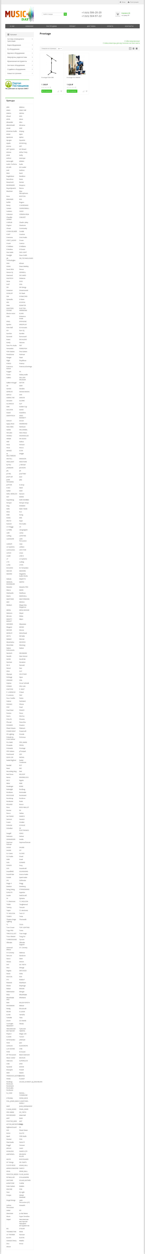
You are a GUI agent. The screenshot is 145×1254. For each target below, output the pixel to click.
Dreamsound (23, 290)
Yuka (20, 1018)
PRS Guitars (10, 751)
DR (7, 287)
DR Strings (22, 287)
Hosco (21, 448)
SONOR (9, 865)
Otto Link (22, 686)
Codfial (21, 1183)
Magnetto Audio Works (23, 575)
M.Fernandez (10, 1040)
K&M (21, 488)
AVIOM (21, 1067)
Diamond (9, 275)
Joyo (20, 477)
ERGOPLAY (23, 324)
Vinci (7, 968)
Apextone (9, 137)
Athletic (21, 161)
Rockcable (22, 792)
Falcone (22, 342)
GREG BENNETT (22, 417)
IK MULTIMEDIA (11, 455)
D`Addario (9, 246)
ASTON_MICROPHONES (14, 1124)
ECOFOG (22, 302)
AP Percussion (11, 1055)
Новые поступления (14, 73)
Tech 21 (22, 913)
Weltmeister (10, 992)
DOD (21, 281)
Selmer (21, 836)
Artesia (8, 152)
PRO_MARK (23, 742)
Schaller (21, 822)
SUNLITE (9, 892)
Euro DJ (21, 330)
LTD (7, 562)
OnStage (9, 677)
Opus (21, 677)
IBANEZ (9, 451)
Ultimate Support (22, 943)
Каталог (12, 34)
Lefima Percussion (10, 1206)
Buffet (8, 202)
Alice (20, 122)
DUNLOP (9, 293)
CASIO (21, 211)
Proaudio (9, 745)
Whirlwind (22, 998)
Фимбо (21, 1241)
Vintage (21, 968)
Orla (20, 680)
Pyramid (9, 1067)
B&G (8, 173)
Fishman (22, 354)
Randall (8, 765)
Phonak (8, 722)
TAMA (8, 904)
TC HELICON (10, 913)
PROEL (21, 745)
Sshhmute (22, 880)
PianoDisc (22, 722)
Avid (7, 170)
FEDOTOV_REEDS (12, 1174)
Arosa (21, 1244)
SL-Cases (9, 853)
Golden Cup (23, 407)
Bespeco (22, 185)
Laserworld (10, 539)
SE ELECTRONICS (24, 829)
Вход (122, 2)
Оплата (110, 26)
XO (20, 1210)
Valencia (22, 953)
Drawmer (9, 290)
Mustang (22, 645)
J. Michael (22, 465)
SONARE (22, 862)
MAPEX (21, 582)
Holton (21, 442)
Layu (20, 544)
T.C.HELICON (23, 901)
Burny (8, 205)
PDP (7, 707)
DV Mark (22, 293)
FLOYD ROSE (10, 1165)
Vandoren (22, 956)
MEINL (8, 610)
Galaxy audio (23, 375)
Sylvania (22, 898)
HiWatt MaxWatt (22, 1196)
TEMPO (9, 916)
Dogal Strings (10, 1200)
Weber (8, 989)
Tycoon (21, 939)
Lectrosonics (10, 550)
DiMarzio (22, 278)
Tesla (21, 916)
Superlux (22, 892)
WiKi (7, 1003)
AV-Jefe (8, 167)
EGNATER (22, 305)
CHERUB (9, 222)
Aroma (8, 146)
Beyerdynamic (11, 188)
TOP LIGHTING (24, 927)
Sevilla (21, 839)
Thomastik (22, 919)
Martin (21, 1073)
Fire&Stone (10, 354)
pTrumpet (22, 751)
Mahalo (8, 579)
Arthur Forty (23, 152)
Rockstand (22, 795)
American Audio (11, 131)
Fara (7, 1192)
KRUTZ (8, 521)
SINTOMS (9, 1180)
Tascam (22, 907)
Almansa (22, 125)
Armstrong (22, 143)
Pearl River (10, 710)
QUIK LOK (9, 757)
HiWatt (8, 439)
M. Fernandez (23, 568)
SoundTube (10, 874)
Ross (8, 807)
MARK (21, 590)
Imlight (21, 454)
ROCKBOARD (11, 1115)
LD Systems (10, 547)
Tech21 (21, 1037)
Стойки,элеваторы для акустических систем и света (121, 43)
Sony (21, 865)
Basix (21, 179)
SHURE (8, 850)
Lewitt (8, 556)
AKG (20, 116)
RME (20, 783)
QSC (20, 754)
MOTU (8, 636)
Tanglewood (23, 904)
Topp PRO (9, 930)
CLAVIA (8, 1037)
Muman (21, 639)
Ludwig (21, 562)
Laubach (9, 544)
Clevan (8, 228)
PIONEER (9, 725)
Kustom (9, 524)
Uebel (8, 1210)
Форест (9, 1034)
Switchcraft (23, 895)
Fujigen (8, 372)
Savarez (22, 819)
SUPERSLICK (23, 1061)
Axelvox (21, 170)
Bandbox (22, 176)
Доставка (91, 26)
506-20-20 (92, 12)
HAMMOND (23, 424)
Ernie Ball (9, 327)
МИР (8, 1106)
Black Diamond (24, 1055)
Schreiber (9, 828)
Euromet (9, 336)
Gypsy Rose (10, 424)
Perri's (8, 716)
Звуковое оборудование (16, 53)
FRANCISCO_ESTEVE (13, 1076)
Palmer (8, 701)
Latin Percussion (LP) (24, 1201)
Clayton (8, 225)
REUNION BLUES (22, 1155)
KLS (20, 512)
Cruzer (8, 243)
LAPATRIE (22, 536)
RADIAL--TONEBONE (23, 1094)
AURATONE (10, 1183)
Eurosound (22, 336)
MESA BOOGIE (24, 610)
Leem (21, 1148)
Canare (8, 208)
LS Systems (23, 559)
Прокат (72, 26)
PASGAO (9, 704)
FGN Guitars (10, 351)
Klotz (8, 512)
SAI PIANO (10, 816)
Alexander (9, 122)
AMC (20, 128)
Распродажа (51, 26)
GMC (8, 407)
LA (20, 527)
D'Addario (22, 246)
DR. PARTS (23, 1162)
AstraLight (9, 161)
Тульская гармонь (22, 1030)
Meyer (21, 613)
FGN (20, 1139)
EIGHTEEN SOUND (9, 309)
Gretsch (9, 421)
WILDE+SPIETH (24, 1003)
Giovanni (9, 401)
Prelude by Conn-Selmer (10, 738)
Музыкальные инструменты (17, 61)
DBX (7, 263)
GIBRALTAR (10, 398)
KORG (8, 518)
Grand (8, 413)
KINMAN (22, 506)
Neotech (9, 653)
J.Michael (22, 1040)
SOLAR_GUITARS (25, 1180)
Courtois (22, 234)
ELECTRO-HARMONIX (23, 309)
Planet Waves (11, 728)
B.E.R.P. (8, 1238)
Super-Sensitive (24, 1216)
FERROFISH (23, 348)
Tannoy (8, 907)
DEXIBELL (22, 272)
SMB (8, 859)
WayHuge (22, 986)
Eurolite (21, 333)
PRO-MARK (10, 1112)
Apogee (9, 140)
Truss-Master (10, 936)
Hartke (8, 430)
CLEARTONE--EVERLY (24, 1102)
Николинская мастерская (11, 1030)
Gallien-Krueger (11, 383)
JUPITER (9, 485)
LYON (21, 565)
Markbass (22, 593)
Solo (7, 862)
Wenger (21, 992)
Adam (8, 110)
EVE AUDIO (23, 339)
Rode (21, 801)
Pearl (21, 707)
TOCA (21, 924)
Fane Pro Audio (11, 345)
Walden (21, 1186)
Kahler (8, 491)
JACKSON (22, 468)
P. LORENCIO (10, 692)
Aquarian (22, 140)
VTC (7, 980)
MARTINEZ (10, 599)
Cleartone (22, 225)
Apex (21, 134)
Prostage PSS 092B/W (73, 77)
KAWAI (21, 497)
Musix (8, 1216)
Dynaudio (9, 299)
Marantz (9, 587)
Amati (8, 128)
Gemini (8, 389)
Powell (21, 1070)
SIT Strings (10, 1162)
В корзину (46, 91)
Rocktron (22, 798)
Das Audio (9, 252)
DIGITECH (9, 278)
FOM (8, 1052)
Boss (8, 196)
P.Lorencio (10, 695)
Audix (21, 164)
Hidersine (9, 1061)
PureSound (10, 754)
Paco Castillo (10, 698)
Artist (8, 155)
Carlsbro (9, 211)
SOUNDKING (23, 871)
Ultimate (9, 942)
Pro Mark (9, 742)
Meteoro (9, 613)
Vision (8, 974)
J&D (20, 1043)
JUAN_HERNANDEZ (25, 1106)
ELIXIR (21, 313)
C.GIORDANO (23, 205)
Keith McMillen (24, 500)
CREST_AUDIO (11, 240)
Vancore (9, 956)
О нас (12, 26)
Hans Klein (9, 427)
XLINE (8, 1015)
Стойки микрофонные (132, 41)
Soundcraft (23, 868)
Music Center (10, 1058)
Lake (8, 533)
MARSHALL (23, 596)
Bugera (21, 202)
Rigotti (21, 780)
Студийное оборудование (16, 69)
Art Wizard (22, 149)
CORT (8, 234)
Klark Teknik (23, 509)
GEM (20, 386)
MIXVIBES (9, 624)
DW (7, 296)
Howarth (22, 1205)
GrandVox (22, 413)
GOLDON (9, 410)
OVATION (9, 689)
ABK (7, 107)
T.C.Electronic (10, 901)
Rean (8, 768)
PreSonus (22, 737)
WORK (8, 1012)
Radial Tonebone (22, 761)
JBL (7, 471)
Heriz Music (23, 433)
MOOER (9, 630)
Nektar (21, 648)
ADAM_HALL (23, 1165)
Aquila (8, 143)
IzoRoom (9, 1046)
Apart (8, 1136)
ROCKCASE (10, 795)
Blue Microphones (23, 192)
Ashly (21, 155)
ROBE (21, 786)
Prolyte (8, 1195)
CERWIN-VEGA (24, 214)
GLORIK (22, 401)
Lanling (8, 536)
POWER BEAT (11, 731)
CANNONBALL (24, 208)
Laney (21, 533)
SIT (20, 850)
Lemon (8, 553)
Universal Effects (9, 949)
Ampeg (21, 131)
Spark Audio (23, 877)
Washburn (22, 983)
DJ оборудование (13, 49)
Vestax (8, 962)
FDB (20, 1189)
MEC (8, 602)
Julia (20, 480)
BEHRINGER (10, 185)
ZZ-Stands (22, 1021)
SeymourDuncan (24, 842)
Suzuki (8, 895)
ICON (21, 451)
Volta (21, 974)
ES (20, 1127)
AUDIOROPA (23, 1046)
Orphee (8, 683)
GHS (20, 395)
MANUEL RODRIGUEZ (10, 583)
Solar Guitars (10, 1186)
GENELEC (9, 392)
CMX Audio (23, 1136)
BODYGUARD (23, 1159)
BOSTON (22, 196)
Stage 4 (8, 883)
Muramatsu (10, 642)
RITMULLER (10, 1177)
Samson (9, 819)
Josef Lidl (9, 477)
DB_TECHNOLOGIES (26, 258)
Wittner (21, 1006)
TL (7, 924)
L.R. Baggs (9, 527)
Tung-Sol (22, 936)
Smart (21, 856)
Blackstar (9, 191)
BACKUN (22, 1058)
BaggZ (8, 1145)
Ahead (8, 116)
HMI (7, 442)
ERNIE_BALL (23, 1171)
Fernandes (9, 348)
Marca (8, 590)
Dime (8, 281)
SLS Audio (9, 856)
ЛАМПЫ (22, 1076)
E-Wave (21, 299)
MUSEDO (22, 642)
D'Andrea (9, 249)
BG (7, 1229)
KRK (20, 518)
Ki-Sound (22, 1052)
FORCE (8, 363)
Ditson (8, 1247)
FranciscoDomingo (25, 366)
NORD (8, 659)
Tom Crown (10, 927)
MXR (8, 1073)
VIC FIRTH (22, 965)
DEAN (8, 266)
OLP (20, 671)
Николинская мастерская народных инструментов (24, 1222)
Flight (8, 360)
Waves (8, 986)
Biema (21, 188)
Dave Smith (23, 255)
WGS (8, 995)
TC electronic (23, 910)
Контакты (129, 26)
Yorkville (9, 1018)
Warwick (9, 983)
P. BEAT (22, 689)
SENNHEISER (10, 839)
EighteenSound (11, 1127)
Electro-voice (10, 313)
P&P (20, 695)
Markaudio (10, 593)
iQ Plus (8, 465)
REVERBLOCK (23, 777)
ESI (7, 330)
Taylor (8, 910)
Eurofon (9, 333)
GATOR (21, 383)
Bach (21, 173)
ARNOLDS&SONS (12, 1168)
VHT (7, 965)
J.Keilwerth (9, 468)
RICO (8, 780)
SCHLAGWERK (24, 1177)
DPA (20, 284)
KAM (20, 491)
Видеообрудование (14, 45)
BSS (20, 199)
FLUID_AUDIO (24, 1174)
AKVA (8, 119)
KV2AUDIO (10, 1151)
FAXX (8, 1043)
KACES (8, 1159)
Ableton (21, 107)
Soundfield (9, 871)
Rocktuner (9, 801)
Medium (9, 605)
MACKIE (9, 571)
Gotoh (21, 410)
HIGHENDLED (24, 436)
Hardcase (22, 427)
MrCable (22, 636)
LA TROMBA (10, 1235)
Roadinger (9, 786)
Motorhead (23, 633)
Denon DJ (9, 272)
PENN (8, 1079)
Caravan (22, 1145)
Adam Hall (22, 110)
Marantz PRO (23, 587)
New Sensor (23, 656)
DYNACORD (23, 296)
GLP (20, 404)
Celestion (9, 214)
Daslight (9, 255)
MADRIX (9, 574)
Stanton (9, 886)
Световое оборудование (16, 65)
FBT (20, 345)
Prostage (22, 748)
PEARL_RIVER (23, 1109)
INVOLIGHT (10, 462)
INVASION (22, 459)
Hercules (9, 433)
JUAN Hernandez (10, 481)
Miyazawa (22, 624)
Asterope (22, 158)
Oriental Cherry (11, 1241)
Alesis (21, 119)
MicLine (9, 616)
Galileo (8, 378)
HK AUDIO (22, 439)
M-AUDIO (9, 568)
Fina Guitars (23, 351)
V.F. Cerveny (23, 948)
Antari (8, 134)
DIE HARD (22, 275)
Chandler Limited (9, 218)
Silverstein (9, 1213)
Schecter (9, 825)
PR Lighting (10, 734)
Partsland (22, 701)
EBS (7, 302)
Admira (21, 113)
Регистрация (133, 2)
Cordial (21, 231)
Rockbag (22, 789)
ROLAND (9, 804)
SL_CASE (9, 1093)
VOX (20, 977)
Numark (22, 665)
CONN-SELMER (11, 231)
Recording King (11, 771)
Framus (21, 363)
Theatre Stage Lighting (11, 920)
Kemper (9, 503)
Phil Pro (21, 716)
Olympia (9, 674)
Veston (21, 962)
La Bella (9, 530)
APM (20, 1064)
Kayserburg (10, 500)
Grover (21, 421)
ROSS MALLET (24, 807)
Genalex (22, 389)
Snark (21, 859)
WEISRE (21, 989)
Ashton (8, 158)
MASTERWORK (24, 599)
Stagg (21, 883)
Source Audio (23, 874)
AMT (8, 1118)
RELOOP (22, 774)
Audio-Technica (11, 164)
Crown (21, 240)
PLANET (22, 1079)
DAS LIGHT (23, 252)
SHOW (8, 847)
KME (8, 515)
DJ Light (22, 1192)
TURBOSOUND (11, 939)
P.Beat (21, 692)
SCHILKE (22, 825)
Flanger (8, 357)
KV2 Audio (22, 524)
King (7, 506)
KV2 (7, 1130)
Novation (22, 662)
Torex (21, 930)
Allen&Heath (10, 125)
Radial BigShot (11, 760)
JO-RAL (8, 474)
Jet (20, 471)
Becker (21, 182)
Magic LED (22, 1034)
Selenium (9, 836)
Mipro (21, 619)
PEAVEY (21, 710)
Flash (21, 357)
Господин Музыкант (9, 1025)
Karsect (21, 494)
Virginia (8, 971)
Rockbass (9, 792)
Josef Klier (22, 474)
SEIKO (21, 833)
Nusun (8, 668)
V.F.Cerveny (10, 953)
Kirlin (8, 509)
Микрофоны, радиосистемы (17, 57)
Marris (8, 596)
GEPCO (8, 395)
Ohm (8, 671)
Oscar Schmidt (24, 683)
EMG (8, 316)
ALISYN (21, 1238)
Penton (8, 713)
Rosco (21, 804)
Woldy (8, 1009)
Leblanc (21, 547)
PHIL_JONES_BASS (12, 1101)
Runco (8, 813)
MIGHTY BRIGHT (9, 620)
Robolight (9, 789)
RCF (20, 765)
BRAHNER (9, 199)
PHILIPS (9, 719)
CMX (8, 1064)
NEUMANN (23, 653)
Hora (8, 445)
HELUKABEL (23, 430)
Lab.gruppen (23, 530)
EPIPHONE (22, 321)
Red (20, 771)
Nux (20, 668)
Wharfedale (23, 995)
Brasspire (9, 1070)
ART (20, 146)
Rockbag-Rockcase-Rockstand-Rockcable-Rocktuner (10, 1086)
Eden (8, 305)
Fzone (8, 375)
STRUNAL (9, 1098)
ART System (10, 149)
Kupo (21, 521)
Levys (21, 553)
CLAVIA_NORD (11, 1109)
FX (20, 372)
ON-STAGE (23, 674)
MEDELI (22, 602)
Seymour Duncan (9, 843)
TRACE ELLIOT (11, 933)
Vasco (8, 959)
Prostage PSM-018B (47, 77)
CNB (20, 1049)
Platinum (22, 728)
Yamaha (22, 1015)
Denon (21, 269)
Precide (21, 734)
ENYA (8, 1171)
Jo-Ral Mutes (23, 1213)
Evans (8, 339)
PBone (21, 704)
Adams (8, 113)
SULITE (21, 1133)
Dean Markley (24, 266)
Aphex (21, 137)
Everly (8, 342)
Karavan (22, 1235)
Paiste (21, 698)
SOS (7, 868)
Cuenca (21, 243)
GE (7, 386)
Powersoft (22, 731)
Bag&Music (10, 176)
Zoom (8, 1021)
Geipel (8, 1219)
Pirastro (22, 725)
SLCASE (21, 853)
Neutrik (8, 656)
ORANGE (9, 680)
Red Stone (9, 774)
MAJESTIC (22, 579)
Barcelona (9, 179)
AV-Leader (22, 167)
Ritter (8, 783)
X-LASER (22, 1012)
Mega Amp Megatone (23, 606)
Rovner (8, 810)
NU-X (8, 665)
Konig (21, 515)
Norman (9, 662)
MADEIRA (22, 571)
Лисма (21, 1024)
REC (20, 768)
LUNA (8, 565)
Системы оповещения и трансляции (15, 40)
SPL (7, 880)
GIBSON (22, 398)
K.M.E (8, 488)
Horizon (22, 445)
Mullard (8, 639)
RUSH (8, 1133)
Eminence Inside (22, 317)
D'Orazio (22, 249)
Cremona (9, 237)
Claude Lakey (23, 222)
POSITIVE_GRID (11, 1121)
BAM (21, 1118)
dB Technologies (10, 259)
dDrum (21, 263)
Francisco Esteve (9, 367)
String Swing (10, 889)
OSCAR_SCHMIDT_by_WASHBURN (30, 1082)
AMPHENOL (10, 1154)
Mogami (9, 627)
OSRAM (9, 686)
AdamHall (22, 1115)
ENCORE (9, 1189)
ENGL (8, 321)
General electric (24, 392)
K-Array (21, 485)
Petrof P (22, 1142)
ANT (20, 1121)
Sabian (21, 813)
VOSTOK (9, 977)
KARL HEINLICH (11, 494)
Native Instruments (10, 649)
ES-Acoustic (23, 327)
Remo (8, 777)
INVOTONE (23, 462)
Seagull (8, 833)
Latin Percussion (23, 540)
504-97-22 (92, 16)
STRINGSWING (24, 889)
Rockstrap (9, 798)
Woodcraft (22, 1009)
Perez (21, 713)
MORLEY (9, 633)
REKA (21, 1232)
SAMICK (22, 816)
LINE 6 (21, 556)
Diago (21, 1124)
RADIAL (21, 757)
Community (23, 228)
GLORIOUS (10, 404)
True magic (23, 933)
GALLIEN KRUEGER (22, 379)
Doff (7, 284)
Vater (21, 959)
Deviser (8, 1139)
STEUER (22, 1229)
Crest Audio (23, 237)
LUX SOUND (10, 1049)
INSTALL (9, 459)
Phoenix (22, 719)
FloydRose (22, 360)
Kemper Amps (24, 503)
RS (20, 810)
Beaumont (10, 182)
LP (7, 559)
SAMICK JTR (23, 1151)
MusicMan (9, 645)
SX (7, 898)
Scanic (8, 822)
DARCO (21, 1168)
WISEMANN (10, 1006)
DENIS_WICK (23, 1098)
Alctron (8, 1148)
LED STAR (22, 550)
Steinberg (22, 886)
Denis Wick (10, 269)
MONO (21, 627)
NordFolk (22, 659)
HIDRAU (9, 436)
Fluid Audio (10, 1142)
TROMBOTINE (11, 1232)
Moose (21, 630)
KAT (7, 497)
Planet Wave (23, 1130)
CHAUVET (22, 217)
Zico (7, 1244)
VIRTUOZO (23, 971)
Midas (21, 616)
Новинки (29, 26)
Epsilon (8, 324)
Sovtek (8, 877)
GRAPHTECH (10, 416)
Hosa (8, 448)
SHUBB (21, 847)
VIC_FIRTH (22, 1112)
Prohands (9, 748)
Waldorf (22, 980)
